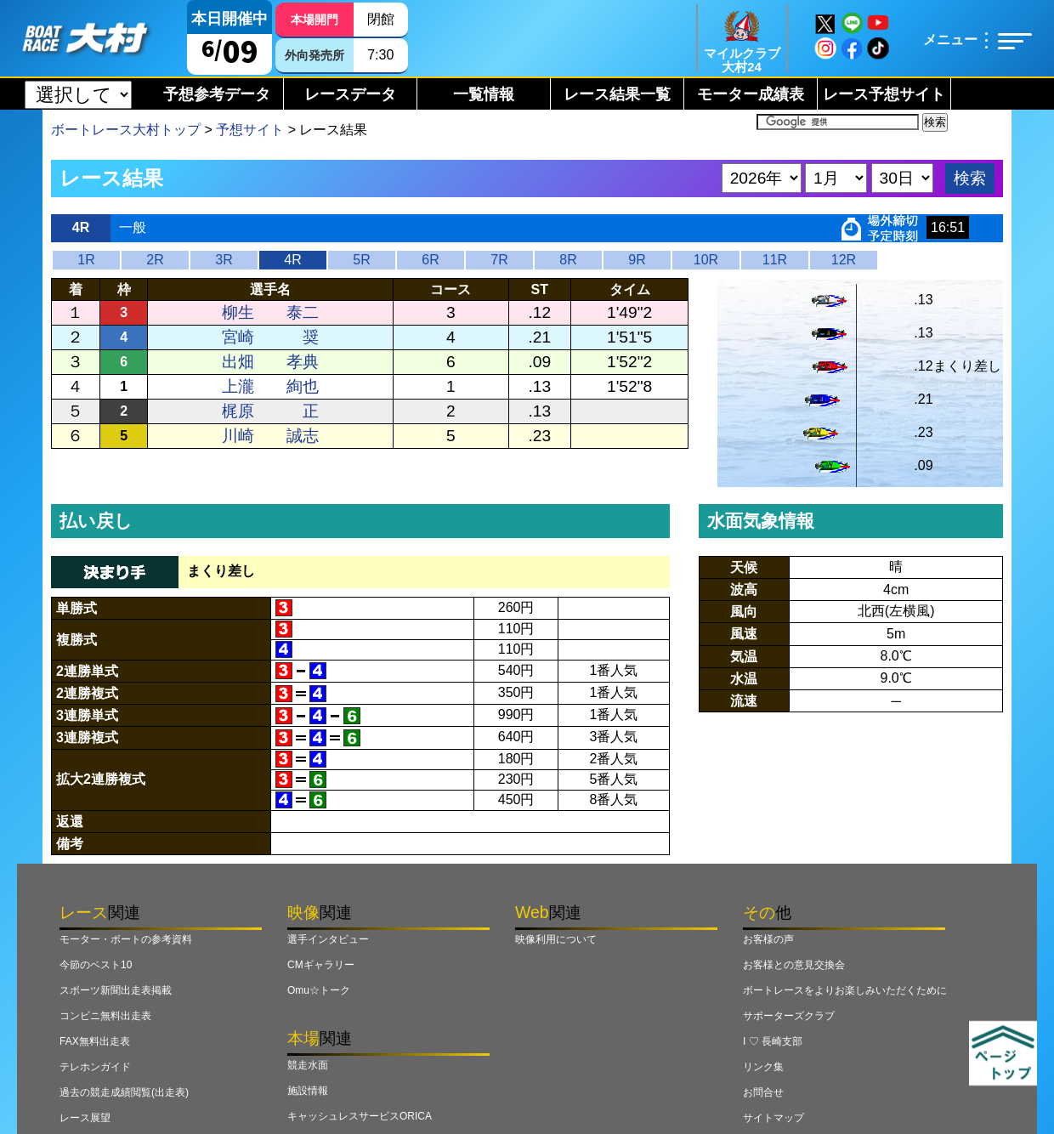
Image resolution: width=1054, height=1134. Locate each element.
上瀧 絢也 (270, 386)
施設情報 (307, 1091)
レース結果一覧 (617, 94)
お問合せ (763, 1092)
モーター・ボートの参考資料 (126, 939)
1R (85, 259)
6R (430, 259)
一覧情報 (483, 94)
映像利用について (556, 939)
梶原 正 (270, 411)
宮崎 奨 (270, 337)
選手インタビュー (328, 939)
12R (843, 259)
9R (636, 259)
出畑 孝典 (270, 362)
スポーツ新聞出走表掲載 (116, 990)
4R (292, 259)
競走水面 (307, 1065)
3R (223, 259)
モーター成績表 (750, 94)
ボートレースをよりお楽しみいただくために (845, 990)
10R (706, 259)
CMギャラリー (320, 965)
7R (498, 259)
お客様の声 (768, 939)
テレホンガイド (95, 1067)
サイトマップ (773, 1118)
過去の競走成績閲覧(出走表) (124, 1092)
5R (361, 259)
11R (774, 259)
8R (567, 259)
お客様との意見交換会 (794, 965)
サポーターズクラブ (789, 1016)
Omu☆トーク (318, 990)
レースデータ (350, 94)
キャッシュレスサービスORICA (359, 1116)
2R (154, 259)
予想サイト (250, 129)
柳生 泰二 (270, 312)
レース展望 (85, 1118)
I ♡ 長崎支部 (772, 1041)
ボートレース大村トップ (126, 129)
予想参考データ (216, 94)
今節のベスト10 (96, 965)
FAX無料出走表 (95, 1041)
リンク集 (763, 1067)
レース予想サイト (884, 94)
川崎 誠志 (270, 436)
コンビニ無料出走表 (105, 1016)
